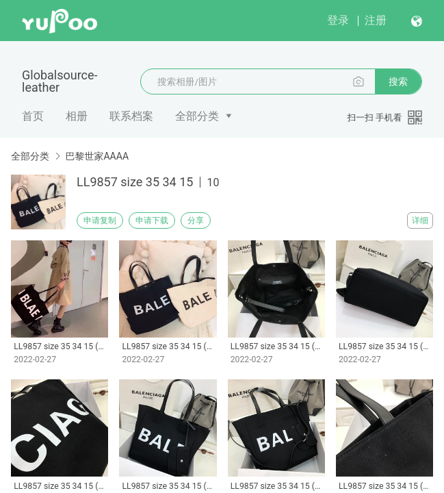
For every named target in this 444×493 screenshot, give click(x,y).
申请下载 (151, 220)
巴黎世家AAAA (97, 156)
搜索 (398, 81)
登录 (338, 20)
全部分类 (197, 116)
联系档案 (131, 116)
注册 (376, 20)
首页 (33, 116)
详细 (420, 220)
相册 (77, 116)
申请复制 (99, 220)
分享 (195, 220)
